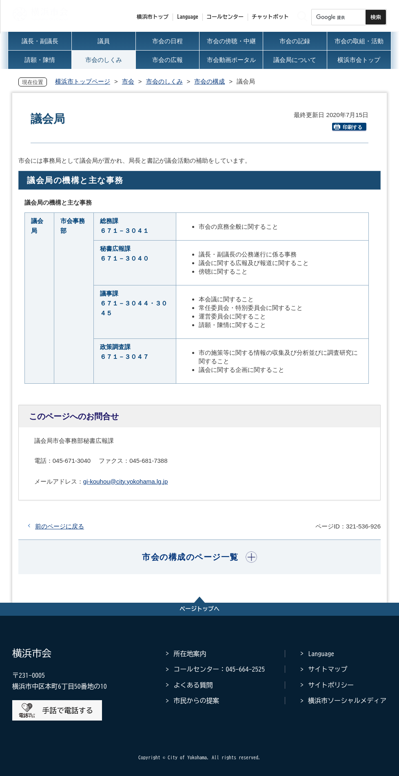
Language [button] (187, 17)
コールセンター (225, 17)
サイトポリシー (331, 685)
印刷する (348, 127)
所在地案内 (189, 653)
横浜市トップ (152, 17)
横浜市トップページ (82, 81)
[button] (199, 557)
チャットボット (270, 17)
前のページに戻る (59, 526)
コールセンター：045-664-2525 (219, 669)
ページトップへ (199, 609)
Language (321, 653)
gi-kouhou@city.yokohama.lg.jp (125, 481)
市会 (128, 81)
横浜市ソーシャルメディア (347, 700)
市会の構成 (209, 81)
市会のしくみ (164, 81)
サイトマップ (327, 669)
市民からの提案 (196, 700)
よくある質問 (193, 685)
